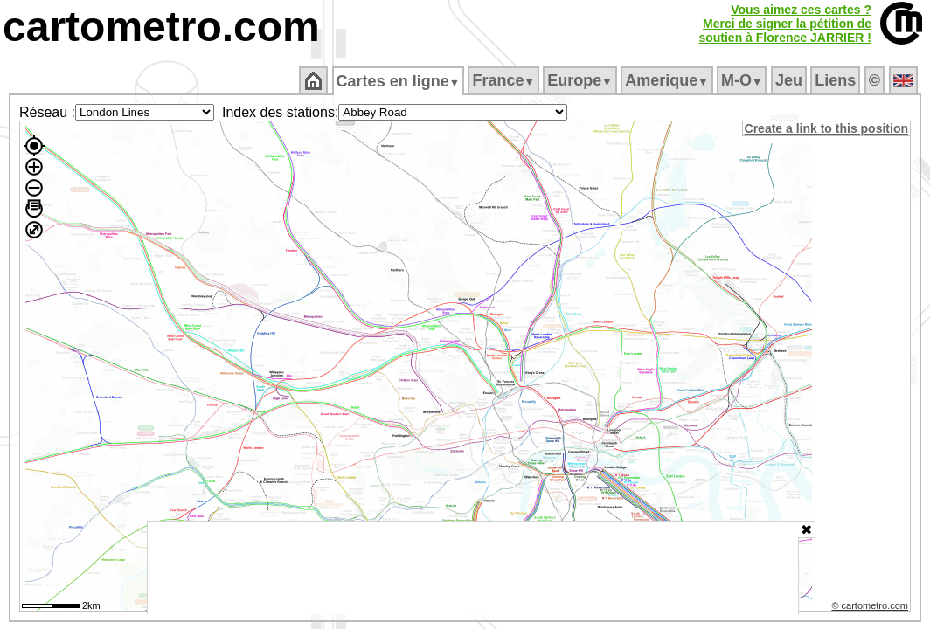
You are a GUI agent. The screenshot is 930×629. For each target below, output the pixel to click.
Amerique (668, 80)
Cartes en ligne (399, 81)
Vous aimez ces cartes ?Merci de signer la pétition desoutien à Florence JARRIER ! (784, 24)
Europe (581, 80)
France (505, 80)
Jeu (789, 80)
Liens (836, 80)
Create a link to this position (827, 128)
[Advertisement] (473, 568)
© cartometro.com (871, 608)
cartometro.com (161, 26)
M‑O (743, 80)
